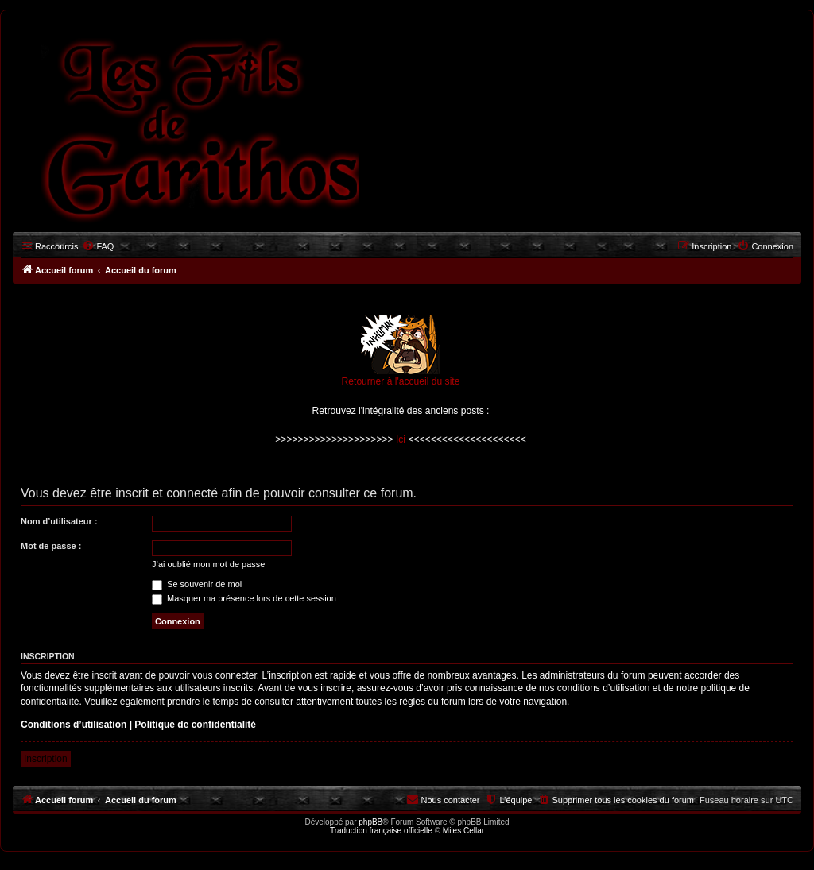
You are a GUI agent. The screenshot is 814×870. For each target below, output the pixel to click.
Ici (400, 439)
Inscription (46, 758)
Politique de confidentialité (195, 724)
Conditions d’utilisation (73, 724)
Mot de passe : (51, 546)
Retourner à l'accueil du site (401, 351)
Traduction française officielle (381, 830)
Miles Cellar (463, 830)
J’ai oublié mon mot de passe (208, 564)
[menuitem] (98, 246)
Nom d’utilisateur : (59, 521)
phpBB (370, 822)
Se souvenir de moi (197, 584)
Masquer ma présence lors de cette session (244, 598)
